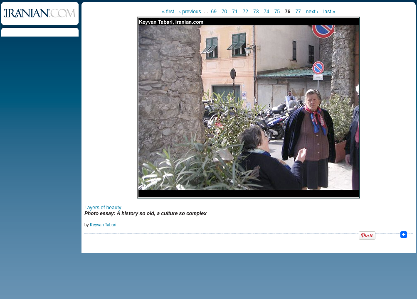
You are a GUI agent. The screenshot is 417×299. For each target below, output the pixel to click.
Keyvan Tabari (103, 225)
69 (214, 12)
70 (224, 12)
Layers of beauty (102, 208)
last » (329, 12)
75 (277, 12)
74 (266, 12)
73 (256, 12)
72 (245, 12)
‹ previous (190, 12)
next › (312, 12)
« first (168, 12)
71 (234, 12)
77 (298, 12)
